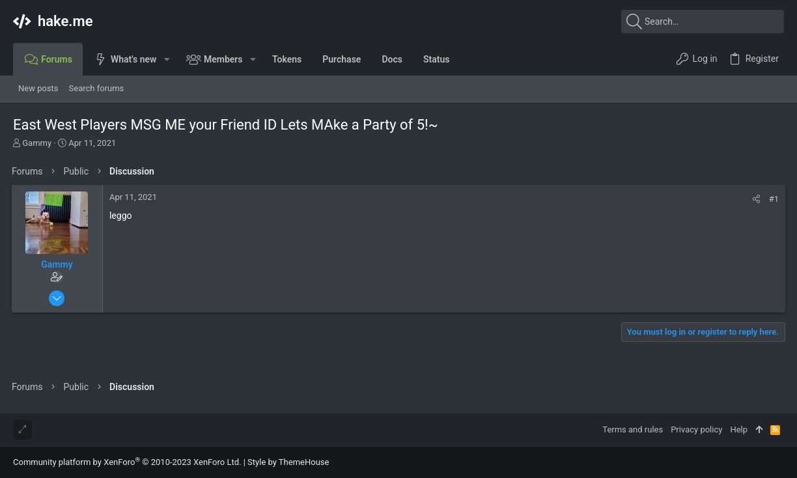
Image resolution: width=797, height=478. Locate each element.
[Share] (755, 199)
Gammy (36, 143)
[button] (166, 59)
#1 (772, 199)
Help (739, 429)
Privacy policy (696, 429)
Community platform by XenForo (127, 462)
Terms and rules (632, 429)
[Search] (702, 21)
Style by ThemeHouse (288, 462)
